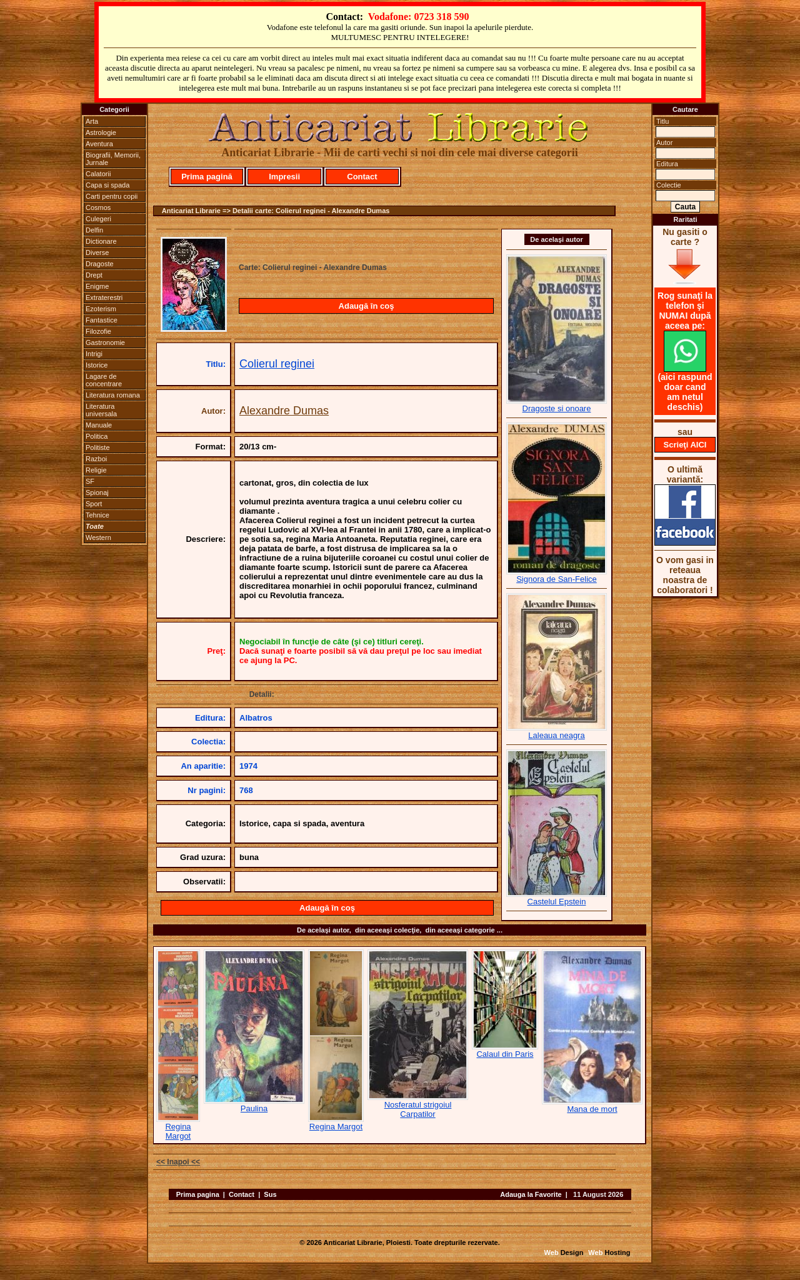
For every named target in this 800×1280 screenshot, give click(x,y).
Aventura (99, 144)
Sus (270, 1194)
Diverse (97, 252)
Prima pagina (197, 1194)
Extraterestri (104, 297)
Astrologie (101, 132)
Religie (96, 470)
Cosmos (98, 207)
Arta (92, 121)
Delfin (94, 230)
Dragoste (100, 264)
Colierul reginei (276, 364)
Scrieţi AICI (685, 444)
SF (90, 481)
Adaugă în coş (366, 306)
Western (98, 537)
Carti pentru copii (112, 196)
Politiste (98, 447)
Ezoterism (101, 308)
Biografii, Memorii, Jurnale (113, 158)
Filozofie (98, 331)
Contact (362, 176)
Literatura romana (113, 395)
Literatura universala (101, 410)
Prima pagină (206, 176)
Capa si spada (107, 185)
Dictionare (101, 241)
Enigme (97, 286)
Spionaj (97, 492)
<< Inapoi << (178, 1162)
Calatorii (98, 174)
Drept (94, 275)
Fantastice (102, 320)
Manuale (99, 425)
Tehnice (97, 515)
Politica (97, 436)
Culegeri (98, 218)
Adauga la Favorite (530, 1194)
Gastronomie (105, 342)
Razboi (96, 458)
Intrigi (94, 354)
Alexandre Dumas (284, 410)
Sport (94, 504)
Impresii (284, 176)
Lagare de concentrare (104, 380)
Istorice (97, 365)
